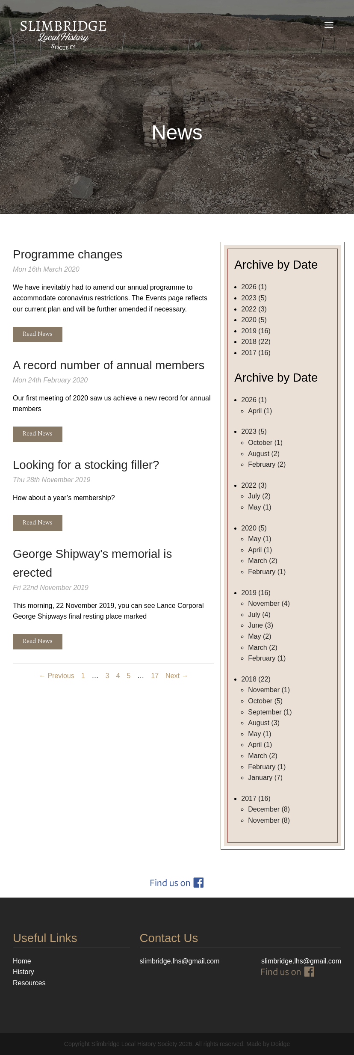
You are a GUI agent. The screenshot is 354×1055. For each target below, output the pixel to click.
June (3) (260, 625)
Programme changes (67, 254)
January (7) (265, 777)
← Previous (56, 675)
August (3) (264, 722)
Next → (176, 675)
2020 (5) (254, 319)
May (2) (259, 636)
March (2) (262, 560)
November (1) (269, 689)
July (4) (259, 614)
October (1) (265, 442)
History (23, 971)
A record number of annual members (108, 365)
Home (22, 961)
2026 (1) (254, 286)
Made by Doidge (268, 1043)
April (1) (260, 411)
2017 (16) (256, 352)
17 (155, 675)
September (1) (270, 712)
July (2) (259, 496)
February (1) (267, 571)
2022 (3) (254, 309)
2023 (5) (254, 298)
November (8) (269, 820)
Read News (38, 334)
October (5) (265, 701)
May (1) (259, 507)
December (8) (269, 809)
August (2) (264, 453)
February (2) (267, 464)
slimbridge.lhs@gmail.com (301, 961)
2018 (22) (256, 341)
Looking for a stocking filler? (86, 464)
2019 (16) (256, 331)
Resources (29, 983)
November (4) (269, 603)
